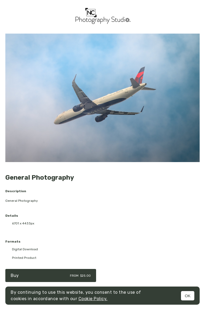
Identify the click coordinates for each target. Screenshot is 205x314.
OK (188, 295)
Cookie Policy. (93, 298)
